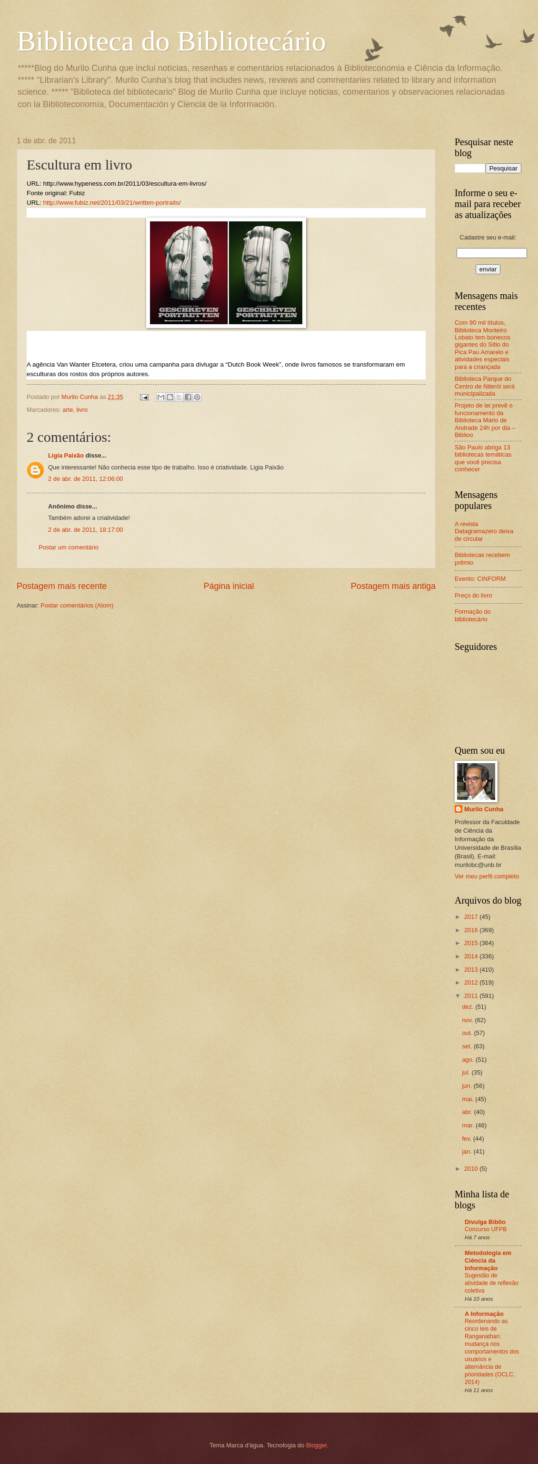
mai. (468, 1099)
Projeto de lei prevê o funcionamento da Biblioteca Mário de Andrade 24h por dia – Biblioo (485, 420)
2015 (471, 942)
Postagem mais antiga (393, 586)
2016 (471, 930)
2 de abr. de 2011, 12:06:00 (85, 478)
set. (467, 1046)
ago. (469, 1059)
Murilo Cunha (483, 809)
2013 (471, 969)
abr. (468, 1111)
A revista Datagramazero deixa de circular (484, 531)
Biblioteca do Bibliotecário (171, 41)
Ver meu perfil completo (487, 876)
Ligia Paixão (66, 455)
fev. (467, 1138)
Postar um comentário (69, 547)
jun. (467, 1085)
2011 (471, 995)
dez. (468, 1006)
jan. (467, 1151)
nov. (468, 1020)
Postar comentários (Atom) (76, 605)
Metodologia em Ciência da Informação (488, 1260)
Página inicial (228, 586)
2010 (471, 1168)
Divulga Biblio (485, 1221)
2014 (471, 956)
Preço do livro (473, 595)
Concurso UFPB (486, 1229)
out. (468, 1032)
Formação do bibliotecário (473, 615)
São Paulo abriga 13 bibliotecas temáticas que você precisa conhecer (483, 458)
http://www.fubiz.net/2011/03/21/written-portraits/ (112, 202)
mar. (469, 1125)
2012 (471, 982)
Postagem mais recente (62, 586)
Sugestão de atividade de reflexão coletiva (491, 1283)
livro (82, 409)
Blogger (316, 1445)
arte (67, 409)
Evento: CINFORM (480, 578)
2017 (471, 916)
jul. (466, 1072)
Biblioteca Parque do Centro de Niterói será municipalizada (485, 386)
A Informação (484, 1313)
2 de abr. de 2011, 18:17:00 (85, 529)
